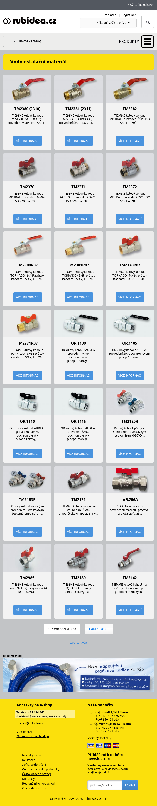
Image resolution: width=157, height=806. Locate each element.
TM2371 (78, 187)
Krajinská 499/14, (111, 712)
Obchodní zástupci (34, 788)
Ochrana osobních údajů (33, 736)
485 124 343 (36, 712)
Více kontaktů (26, 732)
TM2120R (129, 421)
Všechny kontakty (99, 738)
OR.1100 (78, 343)
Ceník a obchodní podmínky (40, 769)
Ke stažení (29, 760)
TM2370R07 (129, 265)
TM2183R (27, 499)
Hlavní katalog (29, 41)
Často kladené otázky (36, 774)
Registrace (129, 15)
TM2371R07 (27, 343)
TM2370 (27, 187)
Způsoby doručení (34, 764)
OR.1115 (78, 421)
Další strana (97, 629)
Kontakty (28, 779)
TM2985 (27, 578)
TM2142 (130, 578)
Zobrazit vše (78, 642)
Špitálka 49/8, (112, 724)
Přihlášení (110, 15)
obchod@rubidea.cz (30, 723)
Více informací (27, 141)
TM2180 (78, 578)
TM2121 (78, 499)
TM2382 (130, 109)
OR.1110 (27, 421)
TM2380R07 (27, 265)
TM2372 (130, 187)
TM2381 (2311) (78, 109)
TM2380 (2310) (27, 109)
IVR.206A (129, 499)
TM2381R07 (78, 265)
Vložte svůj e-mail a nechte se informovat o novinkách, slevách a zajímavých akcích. (107, 768)
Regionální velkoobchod (38, 783)
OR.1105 (129, 343)
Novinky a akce (32, 755)
